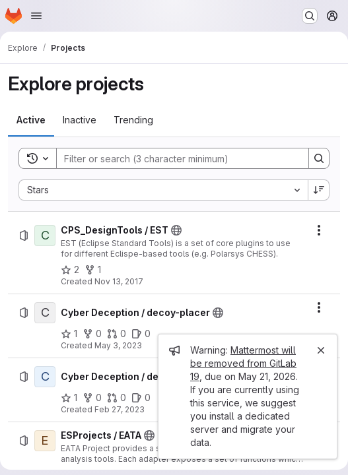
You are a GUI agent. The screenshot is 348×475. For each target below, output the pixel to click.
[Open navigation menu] (36, 15)
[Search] (176, 158)
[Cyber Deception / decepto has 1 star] (69, 398)
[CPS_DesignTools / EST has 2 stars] (70, 270)
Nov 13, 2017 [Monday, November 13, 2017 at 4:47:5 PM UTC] (118, 281)
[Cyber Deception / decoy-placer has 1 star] (69, 334)
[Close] (321, 350)
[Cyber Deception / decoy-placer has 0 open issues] (141, 334)
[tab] (31, 120)
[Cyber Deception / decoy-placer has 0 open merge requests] (116, 334)
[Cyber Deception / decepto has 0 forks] (92, 398)
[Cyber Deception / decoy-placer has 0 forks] (92, 334)
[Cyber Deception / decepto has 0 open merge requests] (116, 398)
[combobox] (163, 190)
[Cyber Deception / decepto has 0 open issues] (141, 398)
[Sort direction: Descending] (319, 190)
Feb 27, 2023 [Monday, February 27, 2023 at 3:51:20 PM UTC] (119, 409)
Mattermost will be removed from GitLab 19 (243, 363)
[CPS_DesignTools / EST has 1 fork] (93, 270)
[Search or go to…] (310, 16)
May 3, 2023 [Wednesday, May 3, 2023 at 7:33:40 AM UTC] (118, 345)
